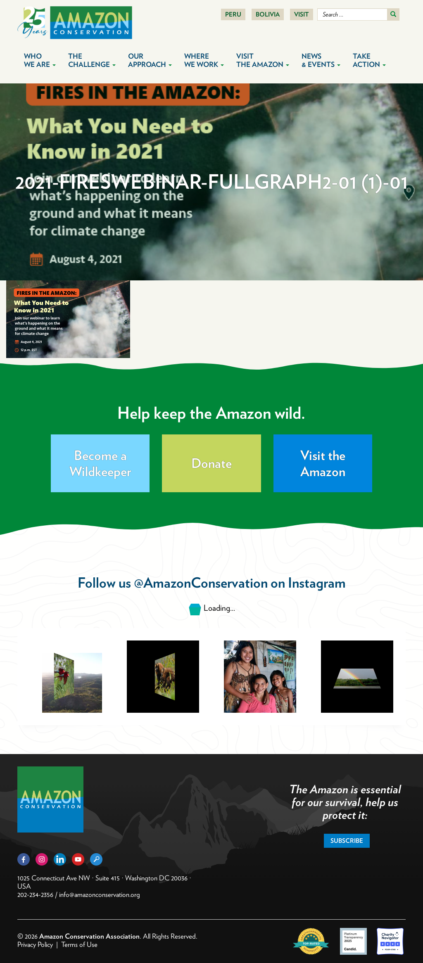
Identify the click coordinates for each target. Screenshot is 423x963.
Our (150, 60)
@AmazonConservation (201, 582)
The (92, 60)
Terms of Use (79, 944)
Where (204, 60)
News (321, 60)
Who (40, 60)
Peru (233, 14)
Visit (301, 14)
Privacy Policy (35, 944)
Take (369, 60)
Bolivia (268, 14)
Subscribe (346, 840)
